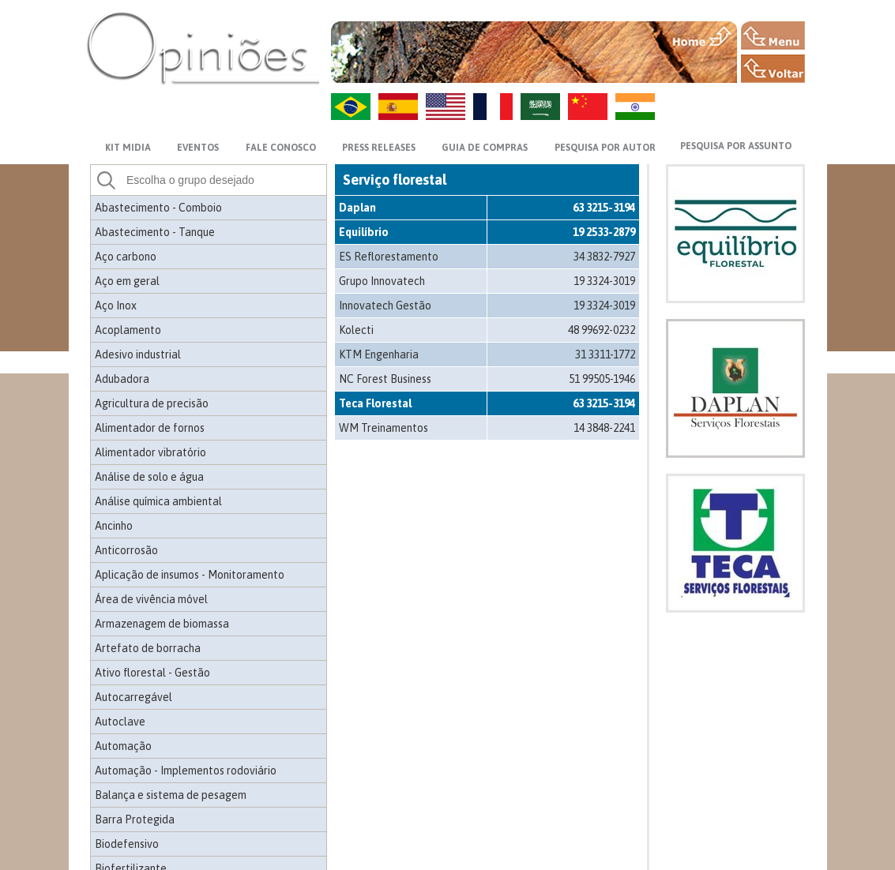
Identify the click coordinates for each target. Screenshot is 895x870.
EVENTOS (198, 147)
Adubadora (122, 379)
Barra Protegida (135, 819)
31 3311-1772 (605, 354)
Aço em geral (127, 281)
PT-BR (350, 106)
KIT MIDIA (128, 147)
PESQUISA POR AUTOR (605, 147)
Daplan (357, 207)
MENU (773, 35)
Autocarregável (133, 697)
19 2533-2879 (604, 232)
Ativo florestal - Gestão (152, 672)
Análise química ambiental (158, 501)
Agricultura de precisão (152, 403)
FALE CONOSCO (281, 147)
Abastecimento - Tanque (155, 232)
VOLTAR (773, 68)
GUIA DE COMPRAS (485, 147)
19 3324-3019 (604, 281)
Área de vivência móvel (151, 599)
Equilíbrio (364, 232)
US (445, 106)
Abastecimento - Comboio (158, 207)
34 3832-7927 (604, 256)
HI (635, 106)
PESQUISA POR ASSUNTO (736, 146)
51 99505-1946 (602, 379)
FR (493, 106)
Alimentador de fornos (150, 428)
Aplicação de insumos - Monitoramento (189, 574)
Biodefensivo (127, 844)
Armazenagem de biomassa (162, 623)
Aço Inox (116, 305)
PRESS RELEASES (379, 147)
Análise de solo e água (149, 477)
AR (540, 106)
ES (398, 106)
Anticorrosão (126, 550)
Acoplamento (128, 330)
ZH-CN (587, 106)
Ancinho (114, 525)
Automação (123, 746)
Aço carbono (125, 256)
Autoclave (120, 721)
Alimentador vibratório (150, 452)
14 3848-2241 (604, 428)
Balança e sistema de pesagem (170, 795)
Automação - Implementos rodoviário (185, 770)
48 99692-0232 (601, 330)
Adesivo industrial (138, 354)
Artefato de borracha (148, 648)
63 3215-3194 (604, 207)
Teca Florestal (375, 403)
